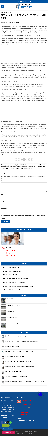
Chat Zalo (5, 425)
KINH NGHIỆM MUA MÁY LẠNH (12, 346)
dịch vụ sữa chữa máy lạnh (36, 164)
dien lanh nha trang (5, 168)
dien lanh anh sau (32, 166)
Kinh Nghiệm (4, 12)
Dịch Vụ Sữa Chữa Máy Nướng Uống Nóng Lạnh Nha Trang (17, 286)
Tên (2, 194)
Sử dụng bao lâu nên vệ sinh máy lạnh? (14, 356)
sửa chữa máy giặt (15, 168)
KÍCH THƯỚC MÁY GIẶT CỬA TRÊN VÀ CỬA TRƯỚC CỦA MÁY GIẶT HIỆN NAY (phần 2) (25, 382)
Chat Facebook (7, 429)
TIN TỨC (9, 12)
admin (18, 23)
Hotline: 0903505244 (8, 432)
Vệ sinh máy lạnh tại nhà (26, 168)
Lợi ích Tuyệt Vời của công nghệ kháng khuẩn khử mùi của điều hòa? (21, 341)
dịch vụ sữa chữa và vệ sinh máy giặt (18, 166)
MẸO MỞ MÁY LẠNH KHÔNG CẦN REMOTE (15, 371)
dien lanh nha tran (41, 166)
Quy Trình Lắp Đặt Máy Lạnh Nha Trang (12, 290)
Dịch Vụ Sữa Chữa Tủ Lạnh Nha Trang (12, 275)
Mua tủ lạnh (44, 38)
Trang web (3, 208)
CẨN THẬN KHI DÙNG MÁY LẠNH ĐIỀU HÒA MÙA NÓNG (18, 361)
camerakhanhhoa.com (31, 431)
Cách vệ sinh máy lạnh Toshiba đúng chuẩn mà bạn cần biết (19, 366)
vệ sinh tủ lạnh (14, 93)
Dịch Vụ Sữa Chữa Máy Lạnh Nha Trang (12, 267)
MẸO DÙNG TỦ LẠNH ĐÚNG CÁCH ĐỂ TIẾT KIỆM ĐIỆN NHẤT (19, 351)
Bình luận (3, 181)
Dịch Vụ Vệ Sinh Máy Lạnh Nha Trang (11, 271)
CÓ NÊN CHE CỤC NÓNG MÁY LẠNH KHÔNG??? (16, 376)
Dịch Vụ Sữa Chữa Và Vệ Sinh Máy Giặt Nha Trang (15, 278)
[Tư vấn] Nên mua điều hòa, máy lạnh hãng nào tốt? (17, 336)
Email (3, 201)
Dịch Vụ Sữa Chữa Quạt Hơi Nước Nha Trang (13, 282)
